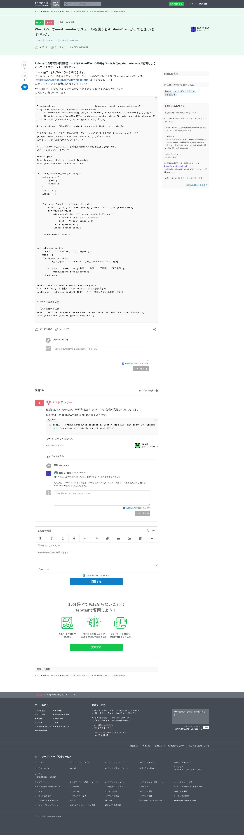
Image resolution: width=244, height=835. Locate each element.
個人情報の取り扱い (176, 746)
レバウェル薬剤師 (181, 796)
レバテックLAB (111, 733)
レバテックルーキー (100, 719)
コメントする (140, 368)
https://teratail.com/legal (175, 166)
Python (63, 40)
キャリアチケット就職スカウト (152, 782)
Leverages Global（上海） (185, 800)
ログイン (192, 4)
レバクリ (38, 791)
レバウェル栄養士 (112, 796)
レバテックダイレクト (103, 726)
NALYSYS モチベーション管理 (82, 805)
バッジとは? (40, 714)
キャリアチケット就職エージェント (84, 782)
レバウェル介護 (111, 791)
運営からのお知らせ (61, 714)
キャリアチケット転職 (183, 782)
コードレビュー (51, 40)
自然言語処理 (75, 40)
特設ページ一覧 (41, 730)
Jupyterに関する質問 (51, 11)
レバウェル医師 (145, 796)
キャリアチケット (42, 782)
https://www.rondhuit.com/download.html (62, 79)
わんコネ (73, 800)
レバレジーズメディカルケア (47, 800)
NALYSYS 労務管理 (113, 805)
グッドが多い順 (150, 390)
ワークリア (144, 787)
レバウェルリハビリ (78, 796)
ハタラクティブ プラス (114, 787)
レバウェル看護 (145, 791)
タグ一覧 (38, 722)
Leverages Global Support (150, 800)
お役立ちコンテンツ (61, 726)
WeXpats (108, 800)
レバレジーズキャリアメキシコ (47, 805)
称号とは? (39, 718)
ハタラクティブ (76, 787)
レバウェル (74, 791)
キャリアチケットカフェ (115, 782)
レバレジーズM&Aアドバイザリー (188, 787)
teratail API (58, 718)
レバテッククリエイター (128, 711)
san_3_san (203, 28)
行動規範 (128, 363)
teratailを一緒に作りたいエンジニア (59, 695)
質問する (96, 647)
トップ (37, 11)
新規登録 (203, 4)
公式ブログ (57, 711)
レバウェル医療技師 (43, 796)
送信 (206, 727)
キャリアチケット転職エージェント (49, 787)
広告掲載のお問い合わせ (199, 746)
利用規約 (146, 746)
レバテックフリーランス (102, 711)
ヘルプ (55, 722)
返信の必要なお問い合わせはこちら (188, 729)
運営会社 (134, 746)
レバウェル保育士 (181, 791)
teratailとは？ (41, 711)
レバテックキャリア (123, 719)
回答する (96, 581)
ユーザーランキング (43, 726)
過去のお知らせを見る (196, 185)
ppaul (145, 444)
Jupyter (39, 40)
